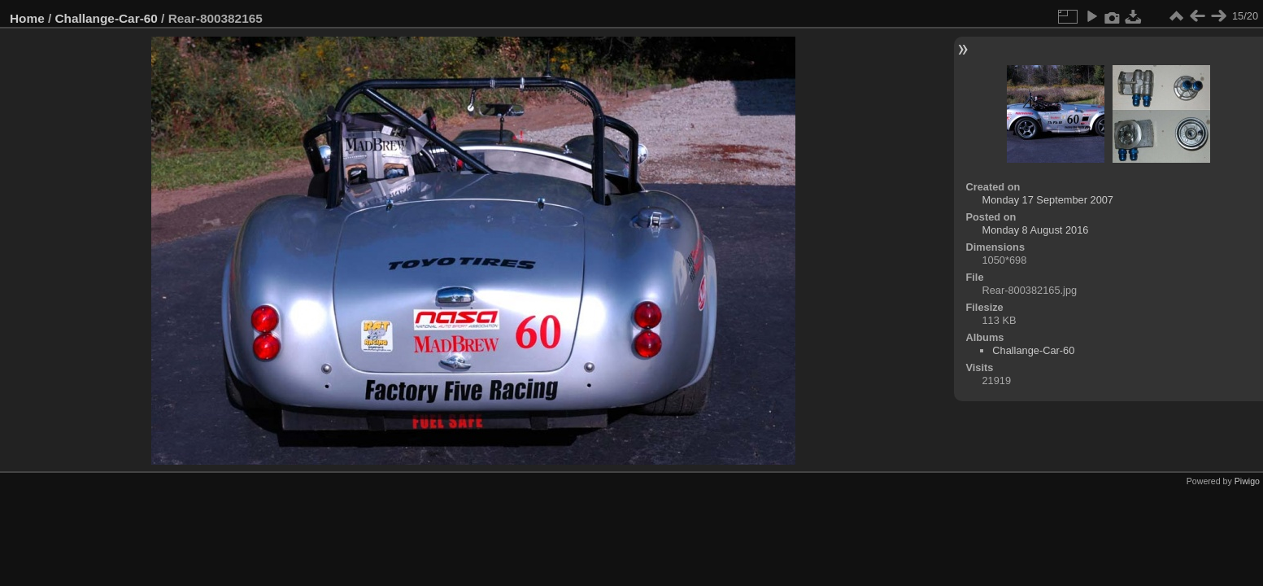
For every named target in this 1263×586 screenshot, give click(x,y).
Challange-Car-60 (106, 18)
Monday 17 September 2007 (1048, 200)
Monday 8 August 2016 (1035, 230)
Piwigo (1247, 481)
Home (27, 18)
